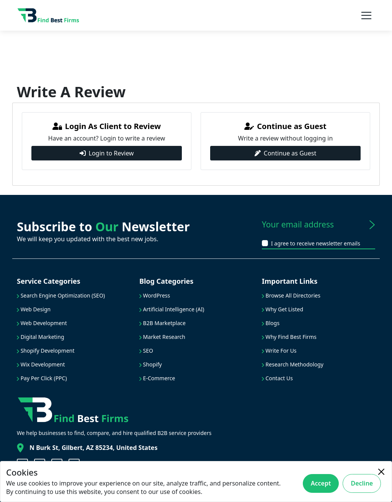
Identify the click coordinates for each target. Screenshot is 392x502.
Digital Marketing (40, 336)
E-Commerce (157, 378)
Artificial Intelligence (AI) (171, 309)
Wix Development (41, 364)
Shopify (150, 364)
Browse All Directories (291, 295)
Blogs (270, 323)
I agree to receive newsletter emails (315, 243)
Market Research (162, 336)
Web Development (42, 323)
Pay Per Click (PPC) (42, 378)
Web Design (34, 309)
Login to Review (107, 153)
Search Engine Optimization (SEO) (61, 295)
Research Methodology (292, 364)
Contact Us (277, 378)
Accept (321, 483)
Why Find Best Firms (289, 336)
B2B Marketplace (162, 323)
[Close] (381, 471)
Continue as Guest (285, 153)
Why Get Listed (282, 309)
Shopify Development (46, 350)
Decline (362, 483)
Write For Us (279, 350)
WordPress (154, 295)
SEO (146, 350)
